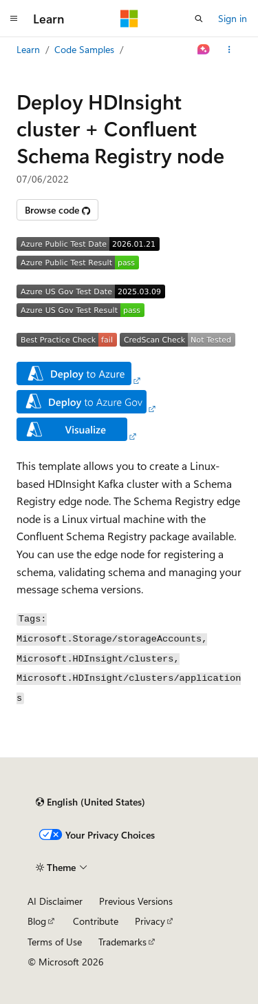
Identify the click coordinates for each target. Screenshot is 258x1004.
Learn (28, 49)
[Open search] (199, 18)
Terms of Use (55, 941)
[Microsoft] (129, 19)
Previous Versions (136, 901)
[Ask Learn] (204, 50)
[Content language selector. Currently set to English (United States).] (90, 802)
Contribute (95, 921)
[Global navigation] (14, 18)
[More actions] (229, 50)
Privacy (150, 921)
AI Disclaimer (55, 901)
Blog (37, 921)
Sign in (232, 18)
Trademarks (122, 941)
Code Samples (84, 49)
